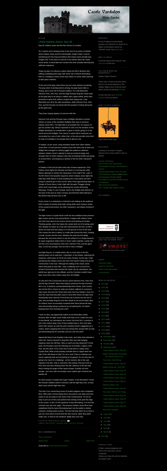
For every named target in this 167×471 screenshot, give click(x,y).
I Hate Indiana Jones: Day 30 (114, 388)
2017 (103, 302)
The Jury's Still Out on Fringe (114, 392)
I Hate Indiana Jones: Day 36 (114, 350)
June (105, 421)
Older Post (90, 441)
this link (122, 90)
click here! (119, 50)
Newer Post (43, 441)
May (105, 425)
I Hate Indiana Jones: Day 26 (114, 406)
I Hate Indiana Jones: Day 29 (114, 395)
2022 (103, 287)
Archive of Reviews (106, 161)
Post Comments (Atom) (58, 446)
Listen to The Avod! (106, 266)
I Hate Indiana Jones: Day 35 (114, 364)
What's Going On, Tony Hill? (114, 367)
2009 (103, 330)
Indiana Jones (62, 423)
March (106, 432)
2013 (103, 316)
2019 (103, 294)
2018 (103, 298)
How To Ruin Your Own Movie (110, 164)
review (80, 423)
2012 (103, 319)
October (106, 344)
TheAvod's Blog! (104, 263)
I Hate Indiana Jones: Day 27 (114, 403)
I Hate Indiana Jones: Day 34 (114, 371)
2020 (103, 291)
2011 (103, 323)
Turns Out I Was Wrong (112, 360)
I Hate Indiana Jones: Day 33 (114, 374)
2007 (103, 436)
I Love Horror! (103, 272)
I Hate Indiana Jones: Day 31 (114, 381)
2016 (103, 305)
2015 (103, 309)
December (107, 337)
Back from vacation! (110, 410)
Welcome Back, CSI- (111, 385)
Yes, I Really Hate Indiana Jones (111, 188)
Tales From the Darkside (108, 185)
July (105, 418)
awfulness (50, 423)
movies (73, 423)
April (105, 428)
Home (67, 441)
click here (102, 63)
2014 (103, 312)
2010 (103, 326)
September (108, 347)
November (107, 340)
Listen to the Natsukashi (107, 269)
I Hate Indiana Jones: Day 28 (55, 41)
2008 (103, 333)
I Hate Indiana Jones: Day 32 (114, 378)
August (106, 414)
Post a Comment (45, 437)
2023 (103, 284)
